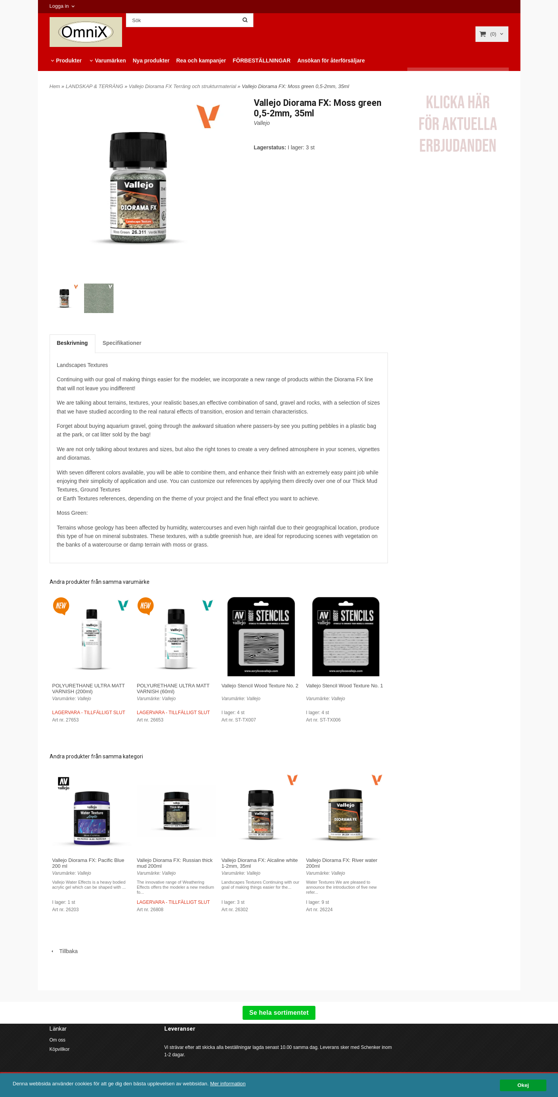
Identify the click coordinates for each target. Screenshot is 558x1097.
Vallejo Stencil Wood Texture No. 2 (259, 686)
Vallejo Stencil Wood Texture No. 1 (344, 686)
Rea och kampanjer (201, 60)
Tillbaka (64, 951)
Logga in (59, 6)
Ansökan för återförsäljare (331, 60)
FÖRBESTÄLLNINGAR (261, 60)
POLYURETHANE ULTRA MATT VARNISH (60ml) (173, 688)
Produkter (69, 60)
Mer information (234, 1084)
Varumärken (110, 60)
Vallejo (262, 123)
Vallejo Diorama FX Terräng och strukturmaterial (183, 86)
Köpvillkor (60, 1049)
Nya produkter (151, 60)
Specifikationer (122, 343)
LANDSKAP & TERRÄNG (94, 86)
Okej (523, 1085)
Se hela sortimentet (278, 1012)
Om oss (57, 1040)
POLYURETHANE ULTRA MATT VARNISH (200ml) (88, 688)
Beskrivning (72, 343)
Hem (55, 86)
